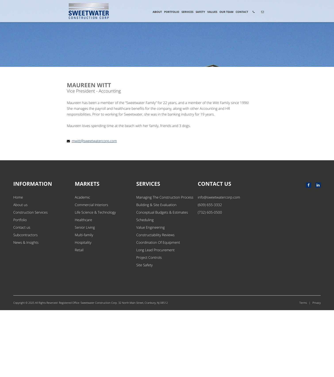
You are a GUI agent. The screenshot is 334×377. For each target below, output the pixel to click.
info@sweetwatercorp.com (219, 264)
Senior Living (85, 294)
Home (18, 264)
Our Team (226, 12)
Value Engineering (150, 294)
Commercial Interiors (91, 271)
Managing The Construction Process (164, 264)
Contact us (21, 294)
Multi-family (84, 301)
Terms (303, 369)
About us (20, 271)
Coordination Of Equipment (158, 309)
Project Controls (149, 324)
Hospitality (83, 309)
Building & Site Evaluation (156, 271)
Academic (82, 264)
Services (187, 12)
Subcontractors (25, 301)
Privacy (317, 369)
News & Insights (25, 309)
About (157, 12)
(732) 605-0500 (210, 279)
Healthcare (83, 286)
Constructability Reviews (155, 301)
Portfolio (171, 12)
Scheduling (145, 286)
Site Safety (144, 331)
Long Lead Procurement (155, 316)
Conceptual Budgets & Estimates (162, 279)
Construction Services (30, 279)
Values (212, 12)
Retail (79, 316)
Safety (200, 12)
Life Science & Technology (95, 279)
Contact (242, 12)
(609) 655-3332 (210, 271)
